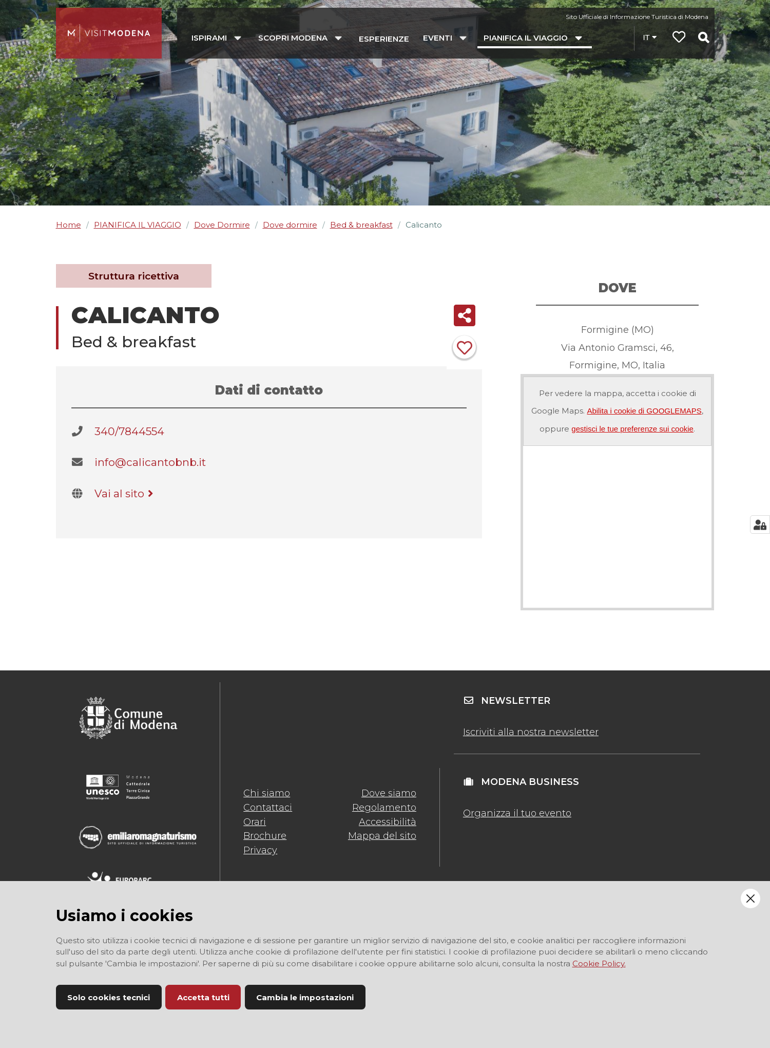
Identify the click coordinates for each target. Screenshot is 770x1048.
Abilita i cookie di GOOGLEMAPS (644, 410)
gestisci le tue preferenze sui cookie (632, 428)
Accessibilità (387, 822)
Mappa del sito (382, 835)
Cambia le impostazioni (305, 997)
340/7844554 (129, 431)
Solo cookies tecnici (108, 997)
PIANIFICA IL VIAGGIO (137, 225)
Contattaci (267, 807)
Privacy (260, 850)
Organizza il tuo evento (517, 813)
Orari (254, 822)
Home (68, 225)
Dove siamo (388, 793)
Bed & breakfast (361, 225)
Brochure (264, 835)
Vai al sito (125, 493)
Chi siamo (266, 793)
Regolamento (384, 807)
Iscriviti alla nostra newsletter (531, 732)
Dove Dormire (222, 225)
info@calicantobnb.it (150, 462)
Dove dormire (290, 225)
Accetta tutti (203, 997)
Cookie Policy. (599, 963)
